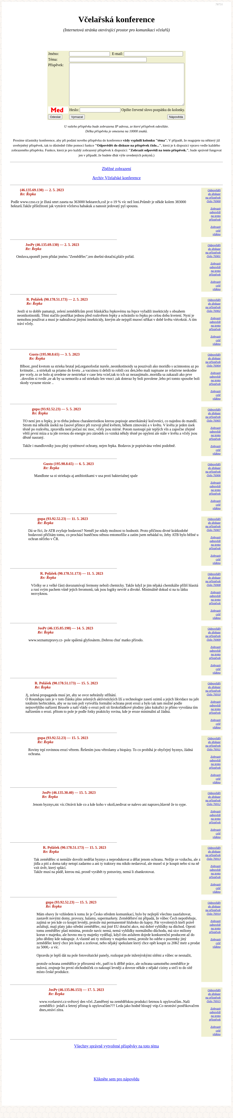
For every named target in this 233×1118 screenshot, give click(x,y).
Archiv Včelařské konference (116, 186)
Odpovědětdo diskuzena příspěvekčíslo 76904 (213, 368)
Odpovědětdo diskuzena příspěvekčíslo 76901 (213, 259)
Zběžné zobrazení (116, 177)
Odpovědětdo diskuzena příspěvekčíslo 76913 (213, 861)
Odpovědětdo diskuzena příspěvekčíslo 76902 (213, 313)
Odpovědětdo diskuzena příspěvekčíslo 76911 (213, 752)
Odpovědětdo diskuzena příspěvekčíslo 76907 (213, 532)
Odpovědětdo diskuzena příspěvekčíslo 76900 (213, 204)
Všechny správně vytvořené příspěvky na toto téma (116, 1054)
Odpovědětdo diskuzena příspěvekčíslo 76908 (213, 587)
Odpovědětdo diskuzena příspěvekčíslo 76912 (213, 807)
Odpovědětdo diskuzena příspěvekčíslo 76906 (213, 478)
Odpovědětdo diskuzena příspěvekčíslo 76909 (213, 642)
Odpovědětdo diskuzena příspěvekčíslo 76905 (213, 423)
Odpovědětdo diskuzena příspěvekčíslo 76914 (213, 916)
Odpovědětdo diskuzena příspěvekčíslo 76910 (213, 697)
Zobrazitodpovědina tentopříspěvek (215, 222)
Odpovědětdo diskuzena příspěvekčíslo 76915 (213, 1004)
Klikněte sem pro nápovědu (116, 1087)
